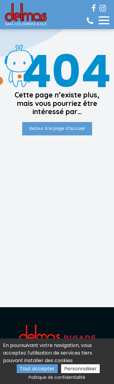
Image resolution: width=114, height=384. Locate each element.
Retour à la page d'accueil (57, 128)
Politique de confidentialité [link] (57, 377)
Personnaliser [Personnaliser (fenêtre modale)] (80, 368)
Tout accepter (37, 368)
